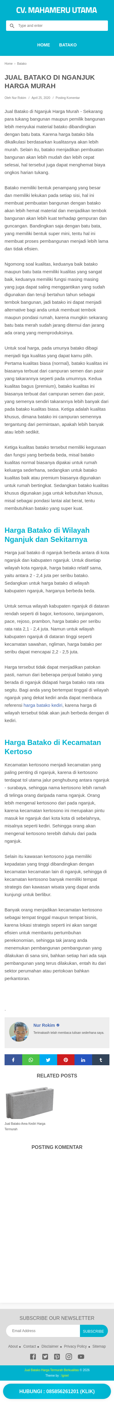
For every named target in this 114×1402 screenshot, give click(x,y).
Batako (68, 44)
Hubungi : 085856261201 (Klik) (57, 1391)
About (13, 1346)
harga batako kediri (43, 705)
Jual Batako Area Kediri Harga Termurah (25, 1126)
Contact (29, 1346)
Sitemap (99, 1346)
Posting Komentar (68, 98)
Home (43, 44)
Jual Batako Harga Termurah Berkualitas (51, 1370)
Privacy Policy (75, 1346)
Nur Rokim (44, 1025)
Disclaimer (49, 1346)
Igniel (65, 1375)
